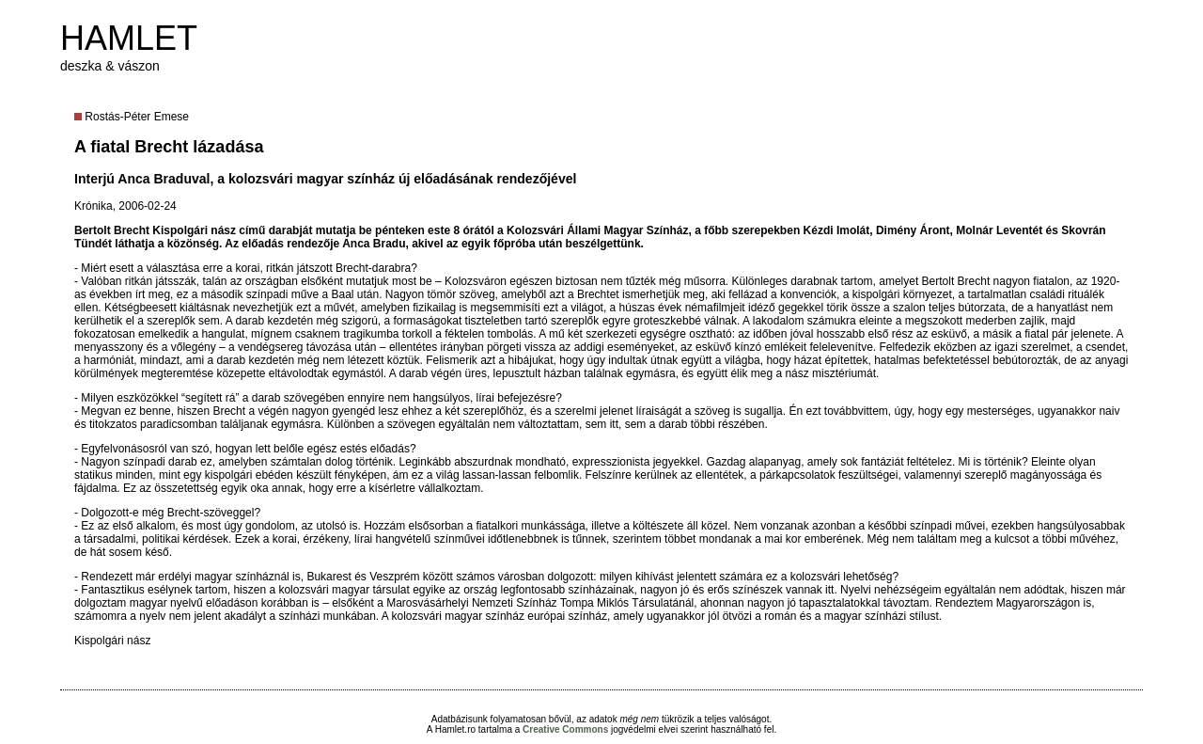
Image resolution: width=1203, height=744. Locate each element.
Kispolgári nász (112, 640)
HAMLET (128, 38)
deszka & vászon (110, 65)
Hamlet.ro (455, 729)
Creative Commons (565, 729)
